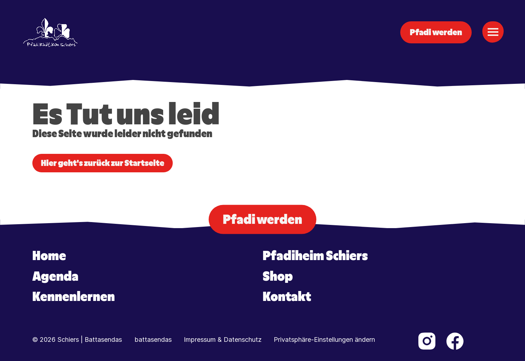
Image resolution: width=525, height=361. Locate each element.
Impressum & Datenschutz (223, 339)
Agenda (55, 276)
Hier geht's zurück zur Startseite (102, 163)
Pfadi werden (436, 32)
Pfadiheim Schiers (315, 256)
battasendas (153, 339)
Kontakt (287, 297)
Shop (278, 276)
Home (49, 256)
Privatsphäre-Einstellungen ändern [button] (324, 339)
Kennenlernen (73, 297)
